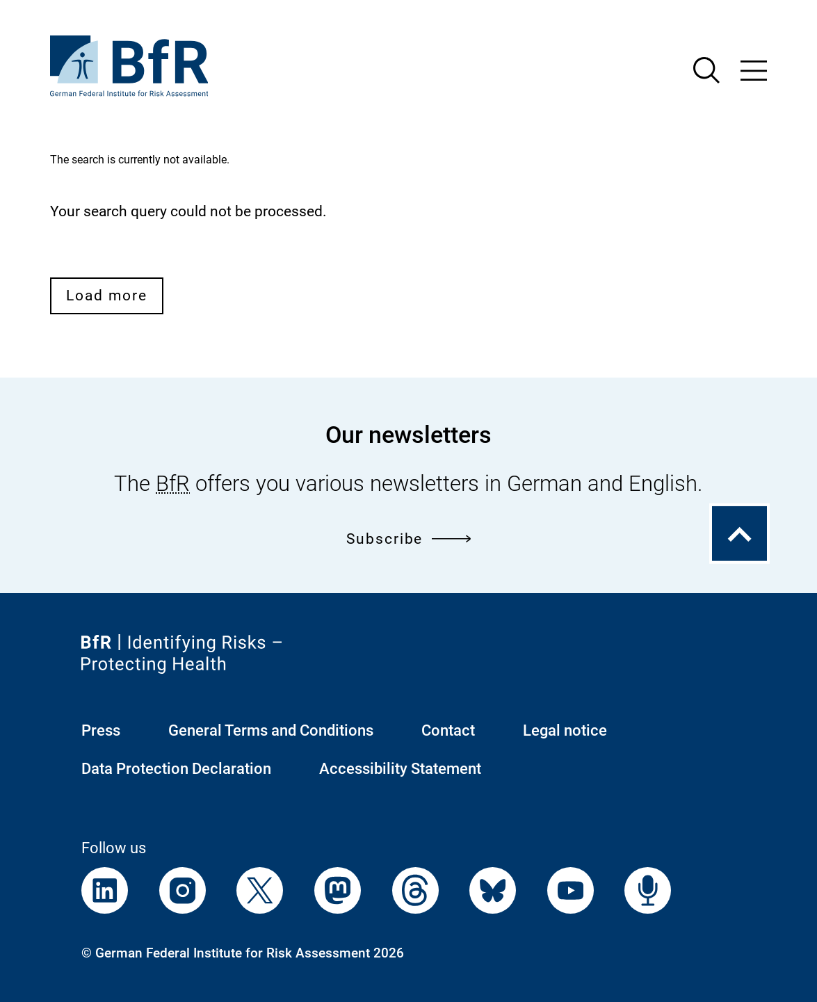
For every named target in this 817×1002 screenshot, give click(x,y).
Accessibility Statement (400, 768)
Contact (448, 730)
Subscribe (408, 538)
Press (100, 730)
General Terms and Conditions (270, 730)
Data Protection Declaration (176, 768)
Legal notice (565, 730)
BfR (173, 483)
